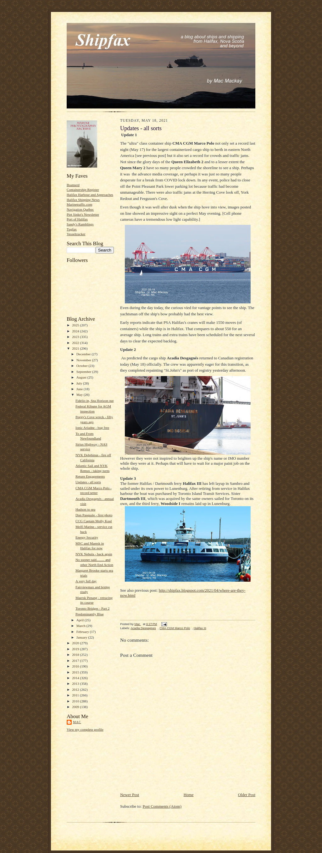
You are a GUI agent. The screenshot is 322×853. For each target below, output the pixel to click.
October (82, 366)
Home (189, 794)
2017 (76, 660)
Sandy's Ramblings (80, 224)
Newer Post (129, 794)
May (80, 394)
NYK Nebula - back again (93, 554)
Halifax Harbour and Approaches (90, 195)
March (81, 626)
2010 (76, 701)
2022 (76, 343)
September (84, 372)
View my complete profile (85, 729)
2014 (76, 678)
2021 (76, 348)
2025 (76, 325)
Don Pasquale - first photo (93, 515)
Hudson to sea (85, 509)
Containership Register (83, 189)
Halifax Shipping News (83, 200)
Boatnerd (73, 185)
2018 (76, 654)
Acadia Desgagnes (143, 628)
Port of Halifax (77, 219)
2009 (76, 707)
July (79, 383)
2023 (76, 337)
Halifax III (200, 628)
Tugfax (72, 229)
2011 (76, 695)
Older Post (246, 794)
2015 (76, 672)
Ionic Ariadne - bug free (92, 427)
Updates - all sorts (88, 482)
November (84, 360)
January (82, 637)
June (80, 389)
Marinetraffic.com (79, 204)
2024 (76, 331)
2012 (76, 689)
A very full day (86, 581)
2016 (76, 666)
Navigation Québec (80, 209)
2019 (76, 649)
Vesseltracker (76, 234)
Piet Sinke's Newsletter (83, 214)
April (80, 620)
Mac (77, 722)
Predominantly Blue (89, 614)
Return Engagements (90, 476)
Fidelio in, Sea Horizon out (94, 400)
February (83, 632)
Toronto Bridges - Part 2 (92, 608)
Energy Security (86, 537)
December (84, 354)
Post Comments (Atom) (162, 806)
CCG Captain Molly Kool (93, 521)
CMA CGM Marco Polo (174, 628)
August (81, 377)
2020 (76, 643)
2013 (76, 683)
